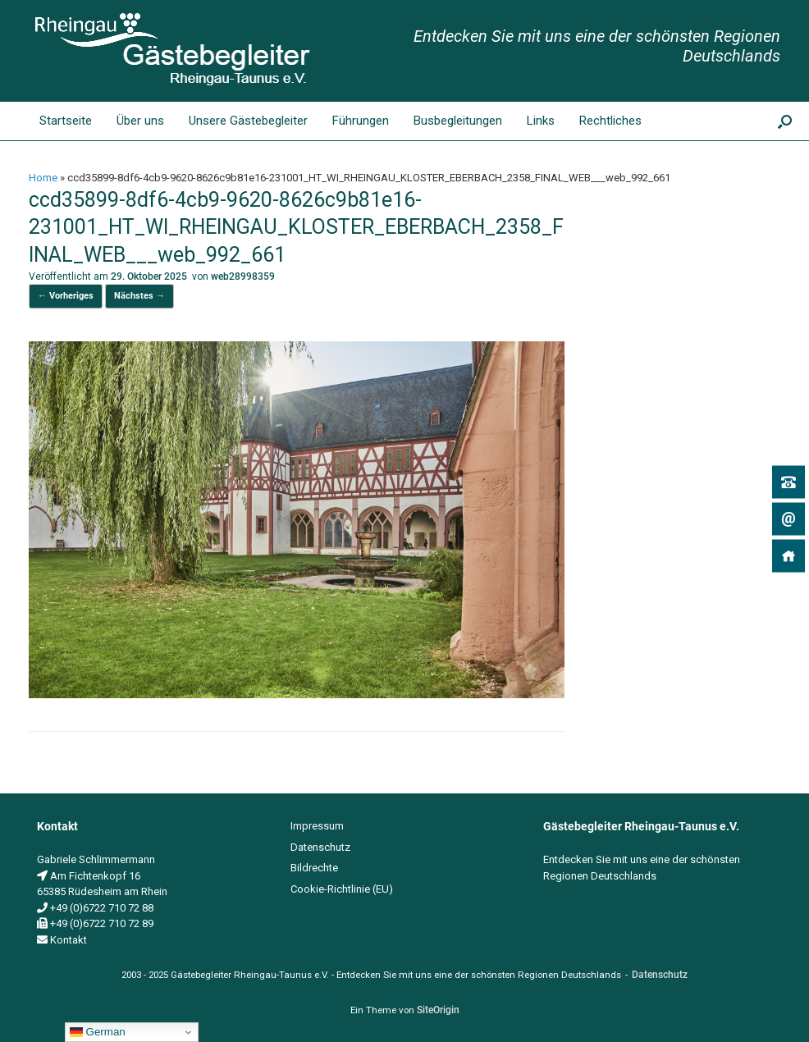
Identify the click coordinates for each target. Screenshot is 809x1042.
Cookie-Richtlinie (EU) (341, 889)
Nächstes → (139, 295)
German (98, 1032)
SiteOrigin (438, 1010)
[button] (785, 121)
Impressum (317, 826)
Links (541, 120)
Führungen (360, 120)
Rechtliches (610, 120)
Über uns (140, 120)
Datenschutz (320, 847)
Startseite (52, 120)
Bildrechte (314, 867)
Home (43, 177)
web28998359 (243, 276)
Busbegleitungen (458, 120)
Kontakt (68, 940)
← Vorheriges (66, 295)
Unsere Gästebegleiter (248, 120)
